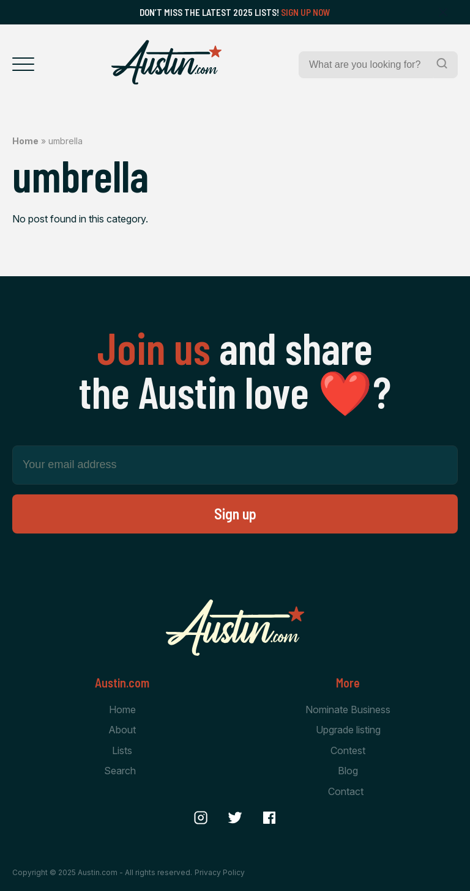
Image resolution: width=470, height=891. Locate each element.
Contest (347, 750)
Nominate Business (347, 709)
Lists (122, 750)
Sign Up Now (305, 12)
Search (120, 771)
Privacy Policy (220, 872)
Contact (346, 791)
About (122, 730)
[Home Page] (166, 62)
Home (25, 141)
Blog (348, 771)
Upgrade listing (348, 730)
